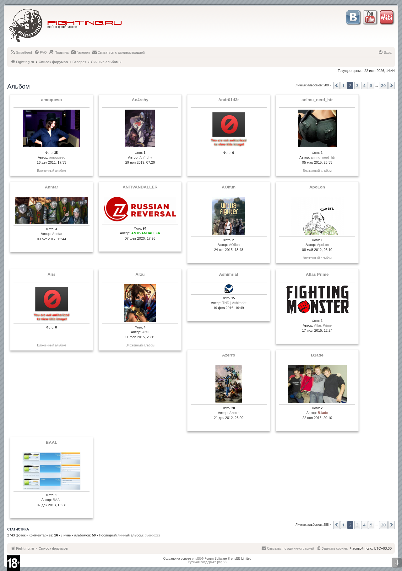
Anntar (51, 187)
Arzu (139, 274)
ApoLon (317, 187)
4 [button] (364, 85)
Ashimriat (228, 274)
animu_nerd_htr (317, 100)
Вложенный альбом (51, 170)
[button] (336, 85)
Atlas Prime (317, 274)
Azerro (228, 355)
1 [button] (343, 85)
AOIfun (229, 187)
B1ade (317, 355)
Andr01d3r (228, 100)
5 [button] (371, 85)
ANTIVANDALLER (139, 187)
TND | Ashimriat (234, 303)
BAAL (51, 442)
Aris (51, 274)
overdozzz (152, 535)
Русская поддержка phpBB (207, 562)
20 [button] (383, 85)
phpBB (196, 558)
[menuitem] (21, 52)
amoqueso (51, 100)
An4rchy (140, 100)
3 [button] (357, 85)
